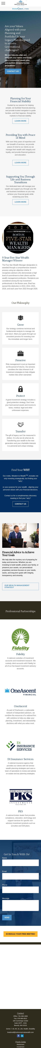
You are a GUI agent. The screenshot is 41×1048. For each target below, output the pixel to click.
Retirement (20, 1044)
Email (4, 871)
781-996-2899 (23, 1016)
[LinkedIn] (22, 1035)
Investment (20, 1047)
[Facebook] (18, 1035)
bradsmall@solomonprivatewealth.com (20, 1032)
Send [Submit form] (6, 917)
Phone (4, 885)
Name (4, 858)
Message (5, 898)
